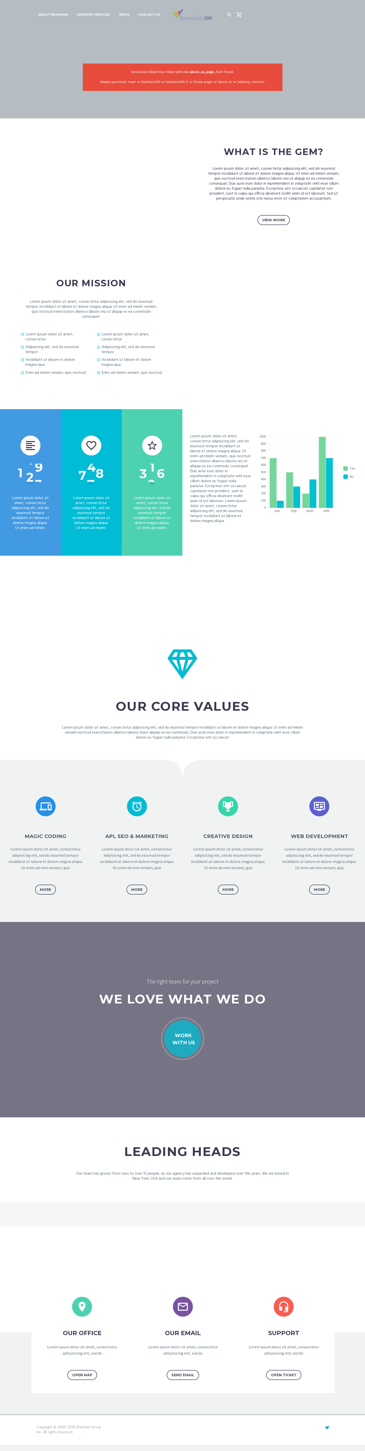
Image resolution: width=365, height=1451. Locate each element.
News (124, 14)
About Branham (53, 14)
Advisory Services (93, 14)
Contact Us (149, 14)
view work (273, 220)
